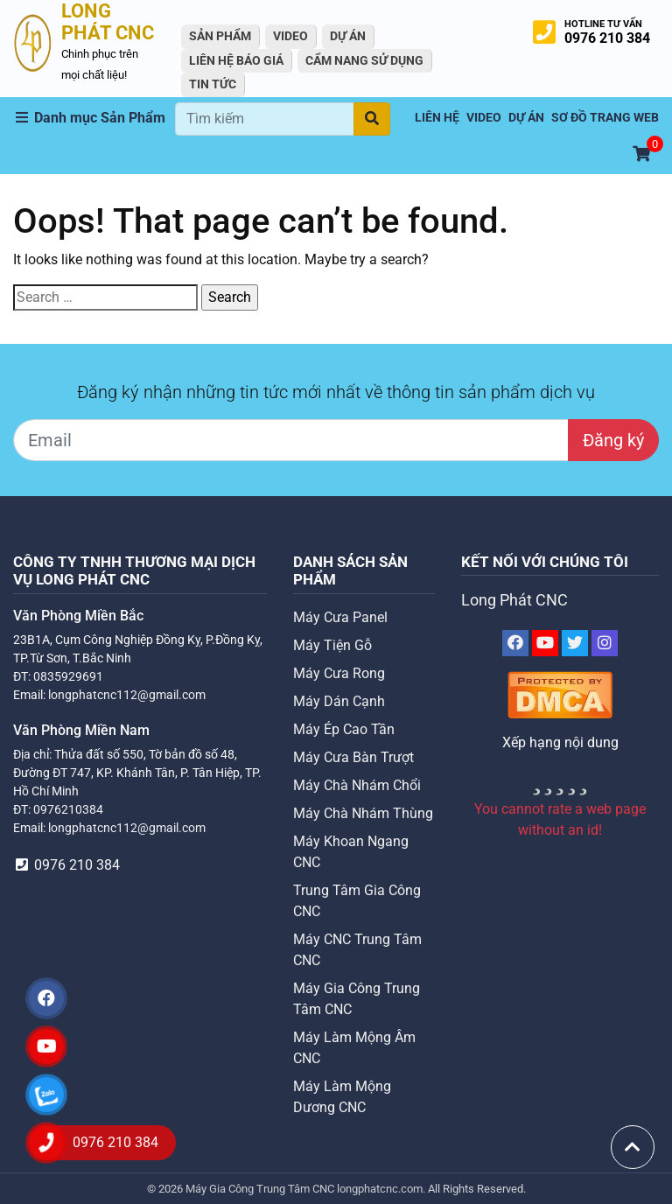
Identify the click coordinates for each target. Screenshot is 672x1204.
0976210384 (68, 809)
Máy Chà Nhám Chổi (357, 785)
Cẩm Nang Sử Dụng (364, 60)
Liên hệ (437, 117)
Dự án (348, 36)
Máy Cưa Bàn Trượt (353, 757)
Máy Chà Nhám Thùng (363, 813)
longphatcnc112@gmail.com (127, 695)
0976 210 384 (607, 38)
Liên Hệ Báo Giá (236, 60)
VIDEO (290, 36)
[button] (94, 118)
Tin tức (212, 84)
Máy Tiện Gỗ (332, 645)
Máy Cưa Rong (339, 673)
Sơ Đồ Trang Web (605, 117)
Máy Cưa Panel (340, 617)
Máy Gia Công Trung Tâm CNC (261, 1188)
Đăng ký (613, 440)
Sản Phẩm (220, 36)
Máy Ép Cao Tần (344, 729)
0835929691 (68, 676)
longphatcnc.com (380, 1188)
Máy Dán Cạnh (339, 701)
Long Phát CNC (514, 600)
